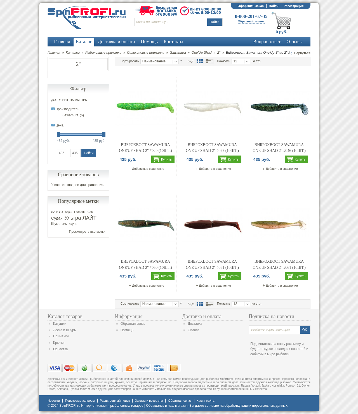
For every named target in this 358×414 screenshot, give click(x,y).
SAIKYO (57, 211)
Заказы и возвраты (149, 400)
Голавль (79, 211)
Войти (274, 6)
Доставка (195, 324)
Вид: (191, 61)
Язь (64, 223)
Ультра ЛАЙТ (80, 218)
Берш (68, 211)
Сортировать (130, 61)
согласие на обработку (223, 406)
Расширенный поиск (115, 400)
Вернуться (302, 53)
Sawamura (178, 53)
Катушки (59, 324)
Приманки (61, 336)
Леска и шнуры (65, 330)
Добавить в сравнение (148, 168)
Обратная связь (133, 324)
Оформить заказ (250, 6)
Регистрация (293, 6)
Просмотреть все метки (87, 232)
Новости (54, 400)
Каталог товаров (65, 316)
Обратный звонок (251, 21)
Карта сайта (205, 400)
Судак (56, 218)
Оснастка (60, 349)
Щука (55, 224)
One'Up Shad (202, 53)
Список (209, 61)
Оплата (193, 330)
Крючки (59, 343)
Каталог (73, 53)
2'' (218, 53)
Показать (223, 61)
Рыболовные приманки (103, 53)
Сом (90, 211)
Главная (54, 53)
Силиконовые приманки (145, 53)
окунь (73, 223)
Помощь (127, 330)
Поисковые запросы (80, 400)
